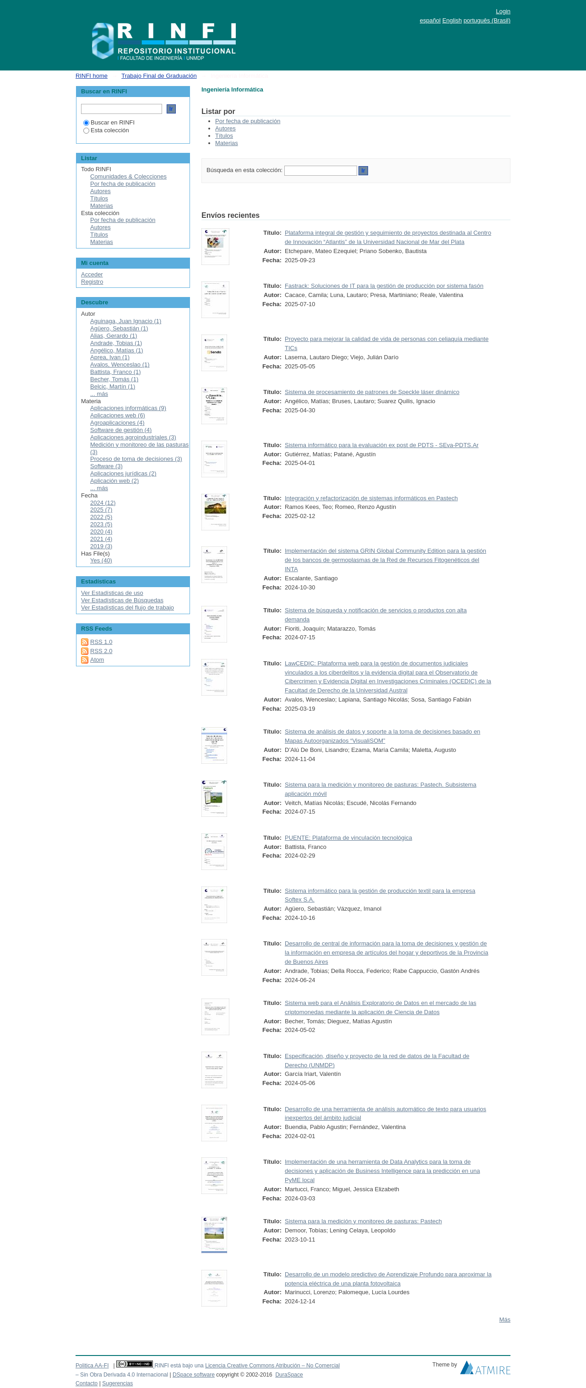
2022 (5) (101, 516)
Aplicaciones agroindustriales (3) (133, 437)
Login (503, 11)
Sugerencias (117, 1383)
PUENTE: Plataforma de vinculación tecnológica (348, 837)
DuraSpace (289, 1375)
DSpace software (194, 1375)
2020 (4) (101, 531)
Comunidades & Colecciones (128, 176)
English (452, 20)
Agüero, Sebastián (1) (119, 328)
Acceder (92, 274)
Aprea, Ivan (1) (110, 357)
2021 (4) (101, 538)
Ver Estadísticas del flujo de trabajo (127, 607)
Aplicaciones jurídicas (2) (123, 473)
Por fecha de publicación (247, 121)
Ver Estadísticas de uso (112, 592)
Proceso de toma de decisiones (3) (136, 458)
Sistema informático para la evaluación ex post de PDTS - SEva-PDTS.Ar (381, 445)
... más (99, 393)
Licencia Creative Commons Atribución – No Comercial (272, 1365)
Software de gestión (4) (121, 430)
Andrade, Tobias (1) (116, 343)
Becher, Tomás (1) (114, 379)
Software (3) (106, 466)
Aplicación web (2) (114, 480)
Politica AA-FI (92, 1365)
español (430, 20)
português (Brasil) (486, 20)
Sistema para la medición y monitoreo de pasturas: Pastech (363, 1221)
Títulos (224, 135)
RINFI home (92, 75)
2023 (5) (101, 524)
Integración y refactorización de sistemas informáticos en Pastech (371, 498)
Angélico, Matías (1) (116, 350)
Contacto (87, 1383)
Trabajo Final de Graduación (158, 75)
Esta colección (106, 130)
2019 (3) (101, 546)
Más (504, 1319)
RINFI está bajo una (178, 1365)
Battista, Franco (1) (115, 371)
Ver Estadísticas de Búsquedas (122, 600)
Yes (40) (101, 560)
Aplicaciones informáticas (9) (128, 408)
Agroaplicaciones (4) (117, 422)
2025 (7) (101, 509)
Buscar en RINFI (109, 122)
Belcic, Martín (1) (112, 386)
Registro (92, 281)
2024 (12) (103, 502)
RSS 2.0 (101, 651)
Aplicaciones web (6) (117, 415)
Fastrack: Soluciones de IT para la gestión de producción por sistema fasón (384, 285)
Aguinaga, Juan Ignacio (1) (125, 321)
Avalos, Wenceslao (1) (120, 364)
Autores (225, 128)
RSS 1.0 (101, 641)
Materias (226, 143)
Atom (97, 659)
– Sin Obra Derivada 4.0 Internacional (122, 1375)
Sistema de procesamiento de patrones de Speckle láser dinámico (372, 392)
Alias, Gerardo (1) (113, 335)
